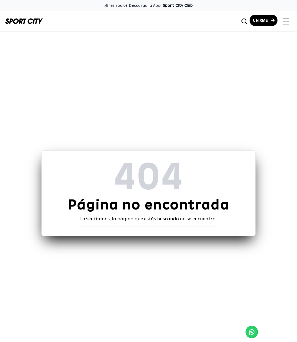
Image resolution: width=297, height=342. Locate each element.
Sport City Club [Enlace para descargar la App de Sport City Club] (178, 5)
